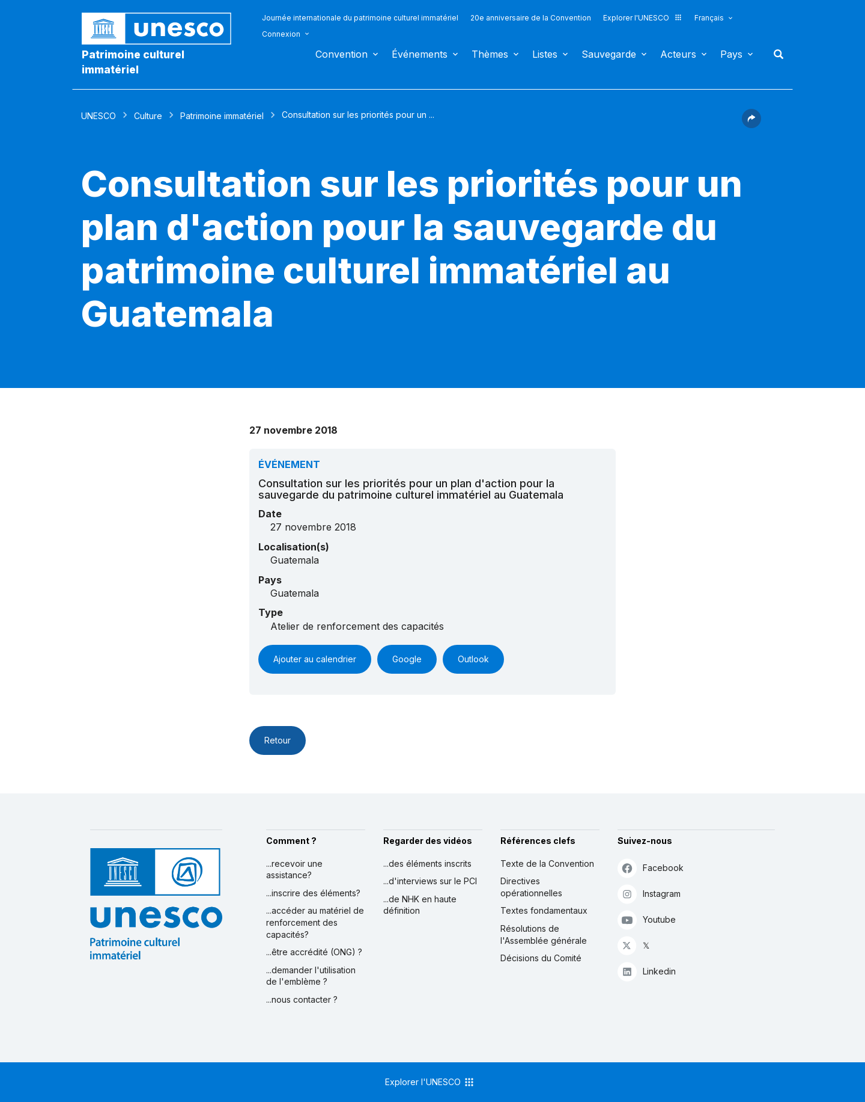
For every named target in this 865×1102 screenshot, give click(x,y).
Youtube (647, 919)
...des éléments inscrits (427, 863)
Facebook (651, 867)
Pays (731, 54)
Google (407, 659)
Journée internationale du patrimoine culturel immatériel (360, 17)
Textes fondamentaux (543, 910)
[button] (751, 125)
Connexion (281, 33)
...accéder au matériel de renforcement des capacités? (315, 922)
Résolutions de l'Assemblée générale (543, 934)
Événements (420, 54)
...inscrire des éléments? (313, 893)
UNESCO (98, 116)
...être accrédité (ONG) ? (314, 952)
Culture (148, 116)
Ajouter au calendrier (314, 659)
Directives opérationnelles (531, 887)
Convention (341, 54)
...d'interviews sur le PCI (430, 881)
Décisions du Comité (540, 958)
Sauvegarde (608, 54)
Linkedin (647, 971)
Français (709, 17)
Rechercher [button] (774, 54)
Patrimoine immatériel (222, 116)
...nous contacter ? (302, 999)
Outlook (473, 659)
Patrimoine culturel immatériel (133, 62)
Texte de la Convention (547, 863)
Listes (544, 54)
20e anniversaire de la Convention (530, 17)
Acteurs (678, 54)
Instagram (649, 893)
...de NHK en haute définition (420, 905)
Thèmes (490, 54)
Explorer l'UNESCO (642, 17)
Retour (277, 740)
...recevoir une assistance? (294, 869)
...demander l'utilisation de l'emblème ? (311, 976)
